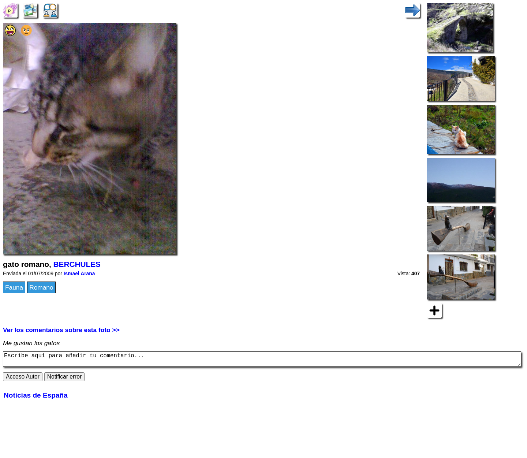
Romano (41, 287)
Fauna (14, 287)
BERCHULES (77, 264)
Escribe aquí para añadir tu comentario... (262, 360)
